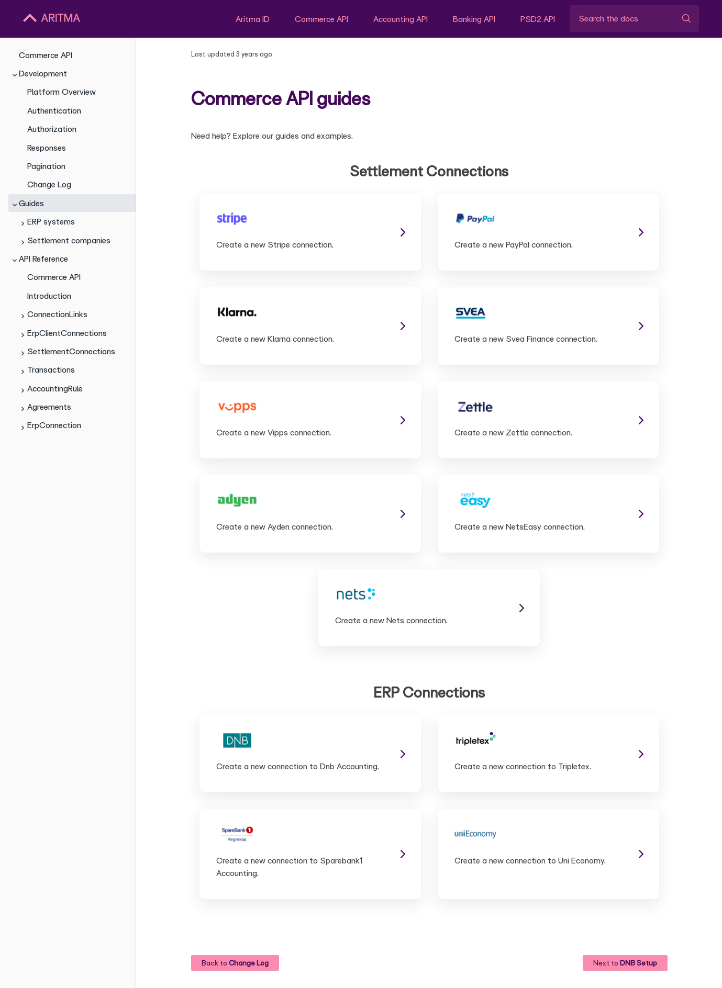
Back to (235, 963)
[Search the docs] (634, 18)
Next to (625, 963)
